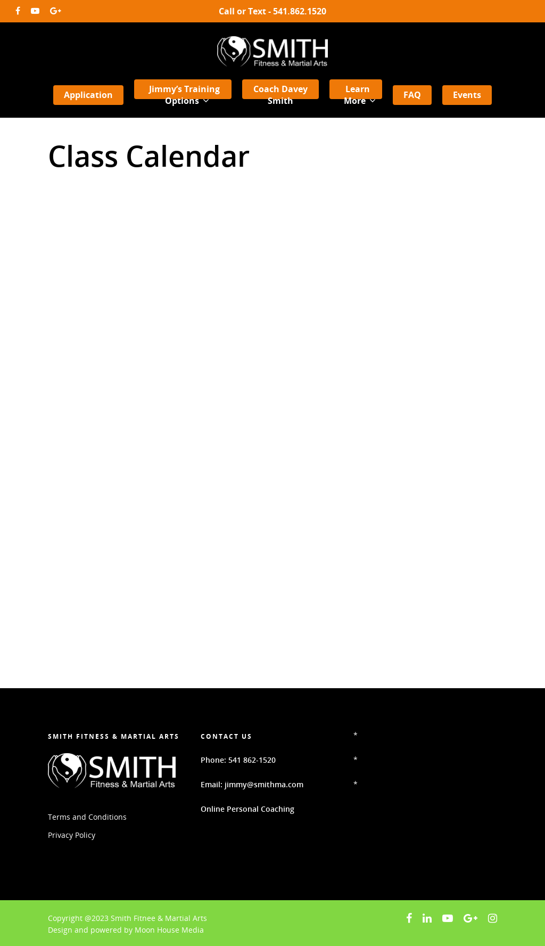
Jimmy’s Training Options (184, 95)
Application (88, 95)
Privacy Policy (71, 835)
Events (467, 95)
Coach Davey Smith (280, 95)
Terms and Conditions (87, 817)
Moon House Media (169, 930)
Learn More (359, 95)
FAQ (412, 95)
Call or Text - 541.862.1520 (272, 11)
